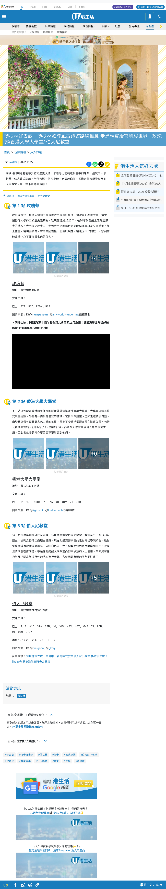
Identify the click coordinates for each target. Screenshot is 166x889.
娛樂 (104, 26)
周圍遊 (150, 26)
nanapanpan (40, 314)
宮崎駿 (81, 761)
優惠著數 (31, 26)
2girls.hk (38, 510)
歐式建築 (70, 754)
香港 (56, 761)
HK (21, 7)
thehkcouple (56, 510)
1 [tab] (75, 39)
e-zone (82, 7)
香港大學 (26, 761)
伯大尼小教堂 (89, 754)
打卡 (56, 754)
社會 (118, 26)
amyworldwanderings (65, 314)
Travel (33, 7)
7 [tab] (84, 43)
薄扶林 (21, 695)
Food (44, 7)
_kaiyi (52, 648)
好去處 (10, 754)
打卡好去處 (27, 754)
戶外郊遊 (36, 152)
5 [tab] (89, 39)
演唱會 (16, 26)
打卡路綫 (42, 761)
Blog (70, 7)
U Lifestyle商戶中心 (123, 7)
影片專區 (134, 26)
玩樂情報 (50, 26)
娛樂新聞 (48, 32)
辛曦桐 (13, 162)
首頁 (7, 152)
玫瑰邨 (10, 196)
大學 (67, 761)
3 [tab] (82, 39)
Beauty (57, 7)
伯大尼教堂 (44, 196)
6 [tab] (92, 39)
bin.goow (38, 648)
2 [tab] (78, 39)
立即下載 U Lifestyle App (152, 7)
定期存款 (62, 32)
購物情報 (69, 26)
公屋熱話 (34, 32)
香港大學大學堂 (26, 196)
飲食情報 (88, 26)
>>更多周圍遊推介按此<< (27, 726)
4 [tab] (85, 39)
